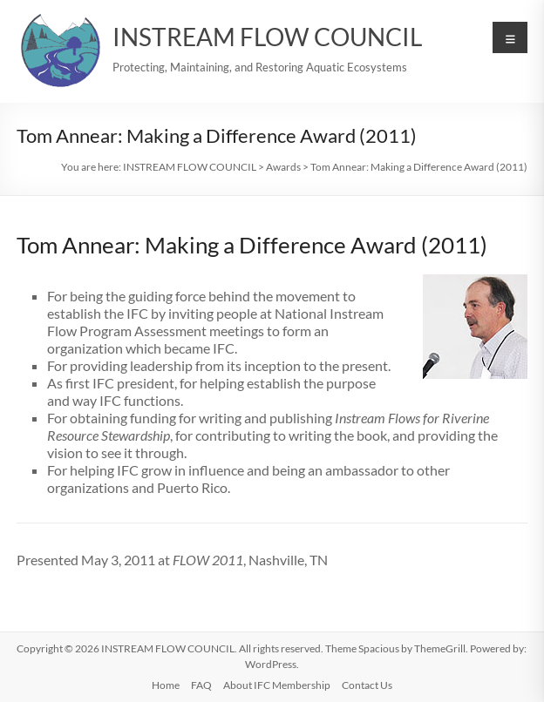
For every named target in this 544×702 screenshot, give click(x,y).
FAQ (201, 685)
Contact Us (367, 685)
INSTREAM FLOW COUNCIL (267, 36)
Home (166, 685)
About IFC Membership (276, 685)
